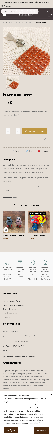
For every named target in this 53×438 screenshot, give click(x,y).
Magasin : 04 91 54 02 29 (17, 342)
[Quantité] (13, 131)
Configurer (11, 430)
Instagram (9, 356)
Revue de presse (10, 309)
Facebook (32, 356)
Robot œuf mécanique (13, 236)
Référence (7, 197)
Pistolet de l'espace (37, 236)
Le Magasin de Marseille (13, 305)
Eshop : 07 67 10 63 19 (15, 346)
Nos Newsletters (10, 313)
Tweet (31, 151)
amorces (7, 181)
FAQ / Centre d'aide (11, 301)
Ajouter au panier (35, 131)
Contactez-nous (13, 351)
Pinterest (44, 151)
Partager (18, 151)
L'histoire (6, 317)
